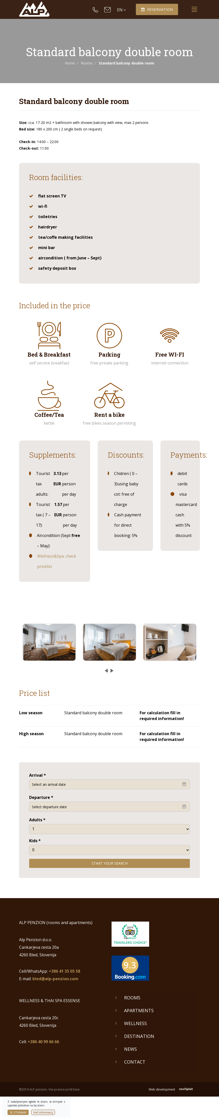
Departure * (41, 797)
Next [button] (110, 668)
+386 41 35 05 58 (64, 971)
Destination (139, 1036)
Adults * (37, 820)
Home (70, 63)
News (130, 1049)
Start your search (110, 863)
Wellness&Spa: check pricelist (56, 561)
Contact (134, 1062)
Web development (174, 1089)
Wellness (135, 1023)
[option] (49, 642)
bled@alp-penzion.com (55, 978)
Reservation (157, 9)
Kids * (35, 840)
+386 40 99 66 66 (43, 1041)
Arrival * (37, 775)
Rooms (87, 63)
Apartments (139, 1010)
